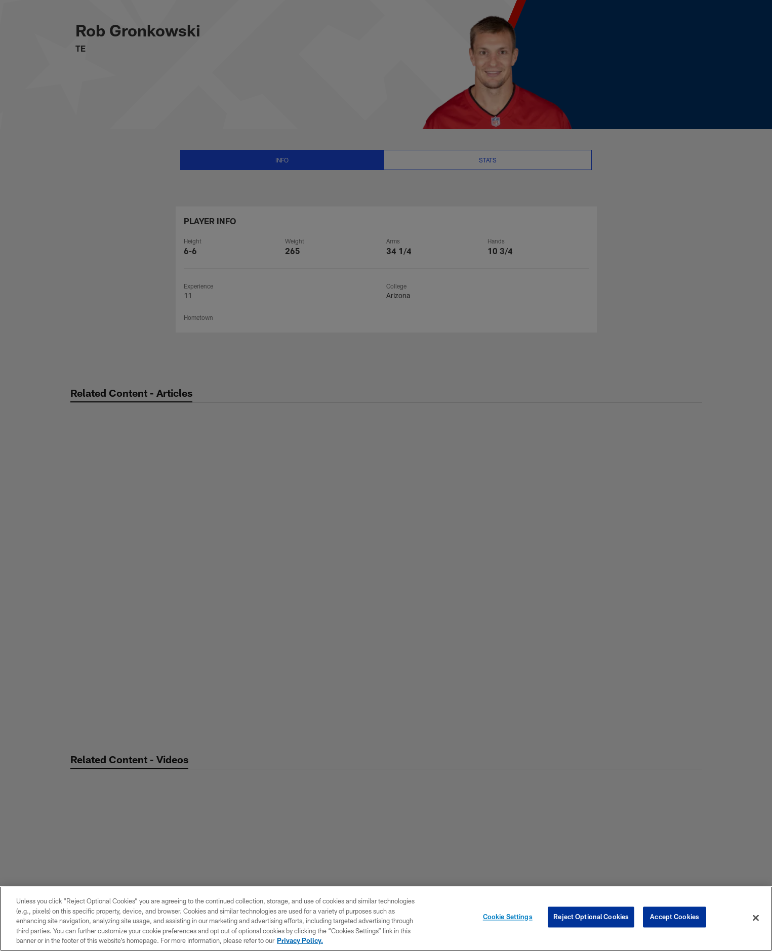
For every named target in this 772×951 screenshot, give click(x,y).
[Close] (756, 918)
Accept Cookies (674, 918)
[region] (386, 918)
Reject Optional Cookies (591, 918)
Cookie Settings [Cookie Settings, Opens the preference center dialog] (508, 918)
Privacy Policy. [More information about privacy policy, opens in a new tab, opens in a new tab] (300, 940)
